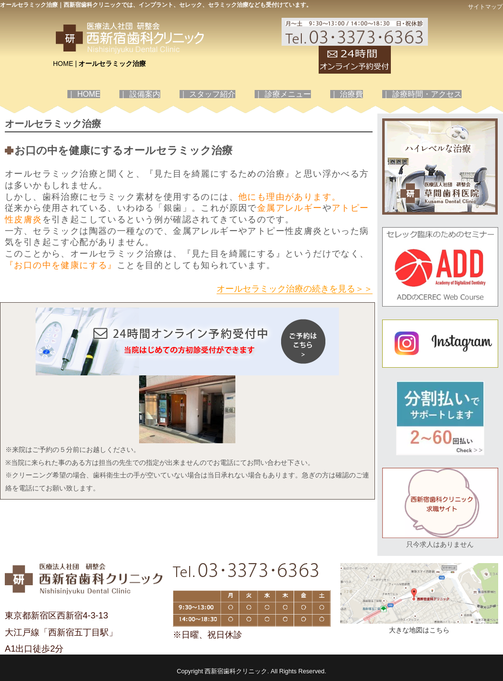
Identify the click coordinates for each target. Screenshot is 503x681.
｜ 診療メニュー (282, 94)
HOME (63, 63)
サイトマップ (485, 6)
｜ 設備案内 (139, 94)
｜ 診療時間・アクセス (421, 94)
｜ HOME (83, 94)
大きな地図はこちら (419, 630)
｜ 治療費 (346, 94)
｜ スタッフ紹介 (207, 94)
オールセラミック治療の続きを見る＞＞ (295, 289)
